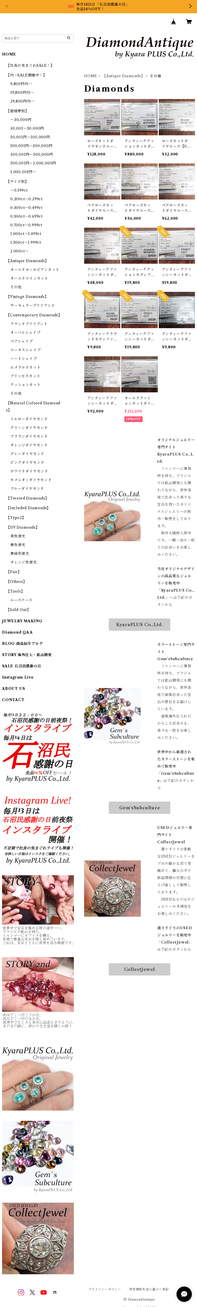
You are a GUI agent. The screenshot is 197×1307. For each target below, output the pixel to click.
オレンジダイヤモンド (29, 445)
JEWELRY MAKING (22, 621)
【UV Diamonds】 (22, 527)
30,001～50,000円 (27, 128)
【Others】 (16, 581)
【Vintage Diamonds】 (27, 296)
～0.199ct (18, 190)
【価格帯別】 (17, 111)
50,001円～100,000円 (30, 137)
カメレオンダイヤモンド (31, 480)
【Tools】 (15, 591)
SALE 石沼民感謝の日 (21, 666)
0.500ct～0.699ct (26, 216)
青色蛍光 (17, 536)
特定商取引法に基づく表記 (149, 1289)
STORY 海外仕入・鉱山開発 (27, 654)
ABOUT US (13, 688)
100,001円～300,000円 (31, 145)
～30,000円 (20, 119)
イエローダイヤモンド (29, 419)
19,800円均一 (22, 92)
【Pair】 (14, 572)
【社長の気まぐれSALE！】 (30, 65)
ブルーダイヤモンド (27, 488)
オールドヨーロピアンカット (34, 269)
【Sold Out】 (18, 609)
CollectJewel (139, 969)
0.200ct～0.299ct (26, 199)
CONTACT (13, 699)
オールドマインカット (29, 278)
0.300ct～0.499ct (26, 207)
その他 (16, 287)
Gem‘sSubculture (139, 807)
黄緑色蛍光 (19, 553)
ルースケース (21, 600)
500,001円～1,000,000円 (33, 163)
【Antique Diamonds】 (123, 76)
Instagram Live (18, 677)
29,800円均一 (22, 101)
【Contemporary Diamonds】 (34, 315)
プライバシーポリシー (104, 1289)
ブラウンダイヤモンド (29, 436)
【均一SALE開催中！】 (26, 75)
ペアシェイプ (21, 341)
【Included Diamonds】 (28, 508)
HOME (90, 76)
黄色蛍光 (17, 544)
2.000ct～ (19, 251)
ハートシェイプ (23, 358)
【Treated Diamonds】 (27, 498)
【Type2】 (16, 517)
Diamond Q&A (17, 632)
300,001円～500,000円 (31, 154)
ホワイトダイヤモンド (29, 471)
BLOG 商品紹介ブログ (22, 643)
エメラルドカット (25, 367)
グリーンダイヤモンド (29, 427)
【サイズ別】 (17, 181)
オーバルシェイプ (25, 332)
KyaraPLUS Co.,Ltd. (139, 624)
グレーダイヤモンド (27, 453)
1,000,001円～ (23, 172)
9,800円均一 (21, 84)
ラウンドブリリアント (29, 324)
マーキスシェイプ (25, 350)
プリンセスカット (25, 376)
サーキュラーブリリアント (32, 305)
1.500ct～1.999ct (25, 242)
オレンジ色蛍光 (23, 562)
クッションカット (25, 384)
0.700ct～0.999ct (26, 225)
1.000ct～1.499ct (25, 233)
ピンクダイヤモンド (27, 462)
